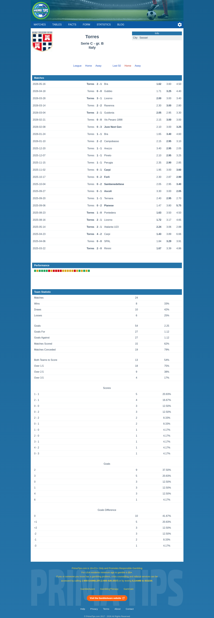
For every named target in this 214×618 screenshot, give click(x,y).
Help (82, 609)
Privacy (94, 609)
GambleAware (87, 589)
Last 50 (117, 65)
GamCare (129, 589)
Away (98, 65)
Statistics (104, 24)
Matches (40, 24)
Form (86, 24)
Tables (57, 24)
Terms (106, 609)
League (77, 65)
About (117, 609)
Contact (130, 609)
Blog (120, 24)
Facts (72, 24)
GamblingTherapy (109, 589)
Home (88, 65)
